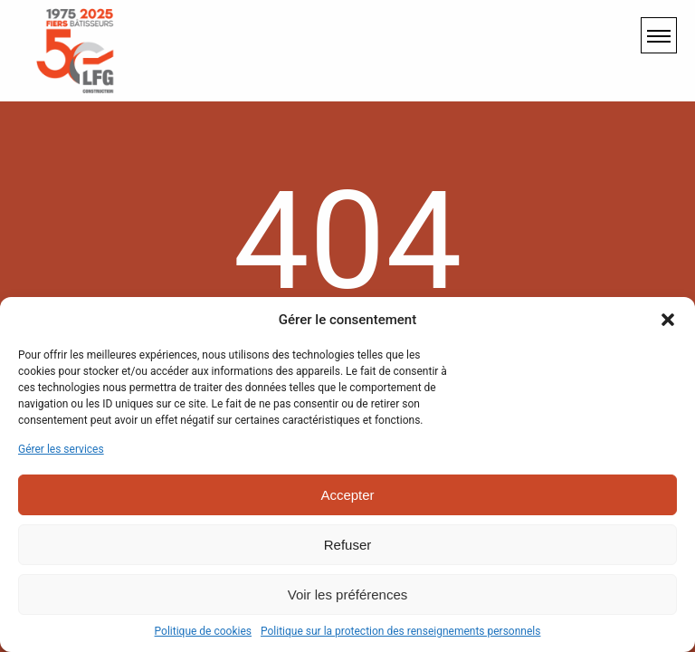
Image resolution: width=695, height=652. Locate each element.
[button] (668, 320)
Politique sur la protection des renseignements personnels (400, 631)
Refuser (348, 544)
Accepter (347, 495)
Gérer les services (61, 449)
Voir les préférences (348, 594)
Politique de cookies (203, 631)
